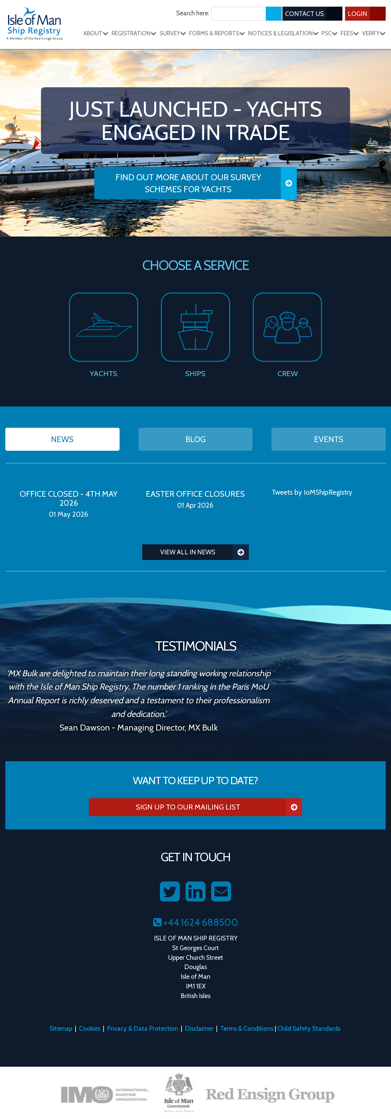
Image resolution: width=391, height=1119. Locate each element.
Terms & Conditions (246, 1028)
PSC (329, 33)
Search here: (192, 13)
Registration (134, 33)
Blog (195, 439)
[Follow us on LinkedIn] (195, 891)
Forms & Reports (217, 33)
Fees (350, 33)
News (62, 439)
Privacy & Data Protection (142, 1028)
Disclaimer (199, 1028)
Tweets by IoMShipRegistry (312, 492)
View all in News (204, 552)
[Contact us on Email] (221, 891)
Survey (173, 33)
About (96, 33)
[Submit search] (274, 14)
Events (328, 439)
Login (367, 14)
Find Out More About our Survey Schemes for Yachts (206, 183)
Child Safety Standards (308, 1028)
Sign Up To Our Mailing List (219, 807)
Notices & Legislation (283, 33)
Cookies (89, 1028)
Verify (374, 33)
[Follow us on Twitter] (170, 891)
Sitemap (61, 1028)
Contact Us (313, 14)
